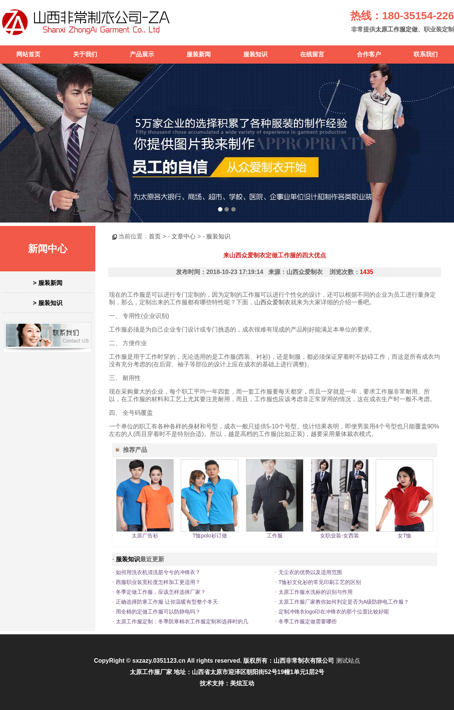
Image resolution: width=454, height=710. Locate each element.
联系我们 (426, 54)
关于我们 (85, 54)
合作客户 (369, 54)
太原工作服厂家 (151, 672)
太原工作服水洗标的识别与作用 (315, 592)
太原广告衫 (145, 535)
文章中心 (183, 236)
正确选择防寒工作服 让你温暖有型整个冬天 (167, 602)
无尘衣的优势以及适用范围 (310, 572)
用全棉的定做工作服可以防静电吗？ (158, 612)
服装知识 (255, 54)
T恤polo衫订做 (210, 535)
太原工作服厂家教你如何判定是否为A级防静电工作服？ (343, 602)
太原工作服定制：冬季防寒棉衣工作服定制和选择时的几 (182, 621)
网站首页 (28, 54)
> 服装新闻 (47, 283)
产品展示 (142, 54)
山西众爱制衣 (272, 302)
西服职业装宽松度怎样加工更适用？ (158, 582)
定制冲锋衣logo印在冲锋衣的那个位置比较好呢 (333, 612)
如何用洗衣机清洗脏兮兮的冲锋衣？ (158, 572)
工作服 (275, 535)
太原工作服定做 (396, 29)
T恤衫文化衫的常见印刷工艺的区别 (319, 582)
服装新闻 (199, 54)
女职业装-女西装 (339, 535)
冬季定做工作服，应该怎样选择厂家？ (161, 592)
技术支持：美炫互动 (227, 683)
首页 (155, 236)
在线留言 (312, 54)
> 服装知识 (47, 303)
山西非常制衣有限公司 (304, 660)
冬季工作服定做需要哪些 (307, 621)
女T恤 (405, 535)
